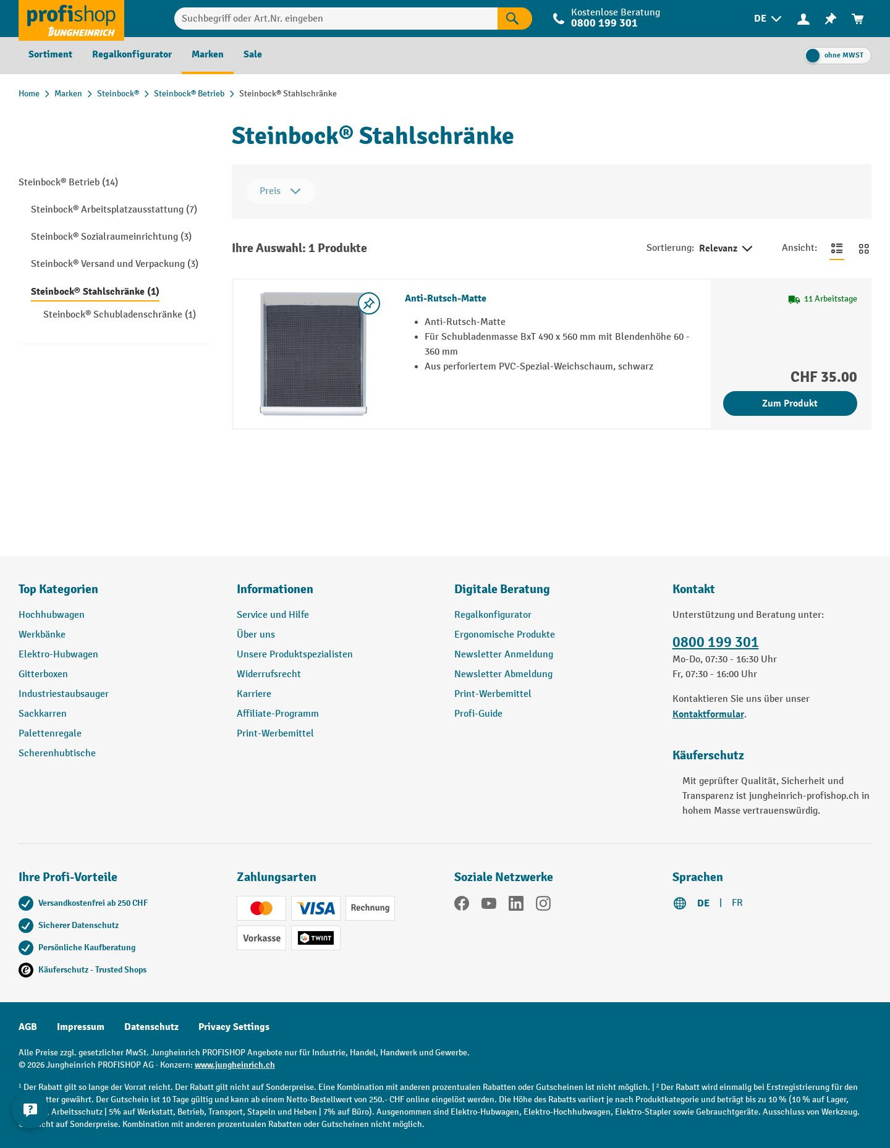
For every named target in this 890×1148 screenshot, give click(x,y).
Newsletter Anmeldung (503, 655)
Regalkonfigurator (493, 615)
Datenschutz (151, 1027)
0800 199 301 (604, 23)
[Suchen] (515, 18)
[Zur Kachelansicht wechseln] (864, 248)
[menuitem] (769, 19)
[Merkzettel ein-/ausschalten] (369, 303)
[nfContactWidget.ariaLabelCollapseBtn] (30, 1117)
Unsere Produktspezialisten (295, 655)
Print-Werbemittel (275, 734)
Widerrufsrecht (269, 674)
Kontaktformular (708, 714)
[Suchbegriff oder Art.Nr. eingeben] (336, 18)
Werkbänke (42, 635)
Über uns (256, 635)
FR (737, 903)
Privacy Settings (233, 1027)
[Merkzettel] (830, 19)
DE (703, 903)
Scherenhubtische (57, 753)
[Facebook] (461, 906)
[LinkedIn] (516, 906)
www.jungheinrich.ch (235, 1065)
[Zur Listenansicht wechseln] (836, 248)
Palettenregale (50, 734)
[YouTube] (488, 906)
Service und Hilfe (273, 615)
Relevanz (727, 249)
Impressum (80, 1027)
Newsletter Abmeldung (503, 674)
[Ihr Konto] (803, 18)
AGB (28, 1027)
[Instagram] (543, 906)
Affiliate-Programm (278, 714)
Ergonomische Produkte (504, 635)
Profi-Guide (478, 714)
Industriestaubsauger (64, 694)
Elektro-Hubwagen (58, 655)
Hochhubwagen (52, 615)
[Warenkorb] (857, 19)
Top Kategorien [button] (58, 589)
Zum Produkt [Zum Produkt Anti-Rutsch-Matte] (790, 403)
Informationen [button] (275, 589)
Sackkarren (43, 714)
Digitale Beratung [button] (502, 589)
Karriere (254, 694)
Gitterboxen (43, 674)
